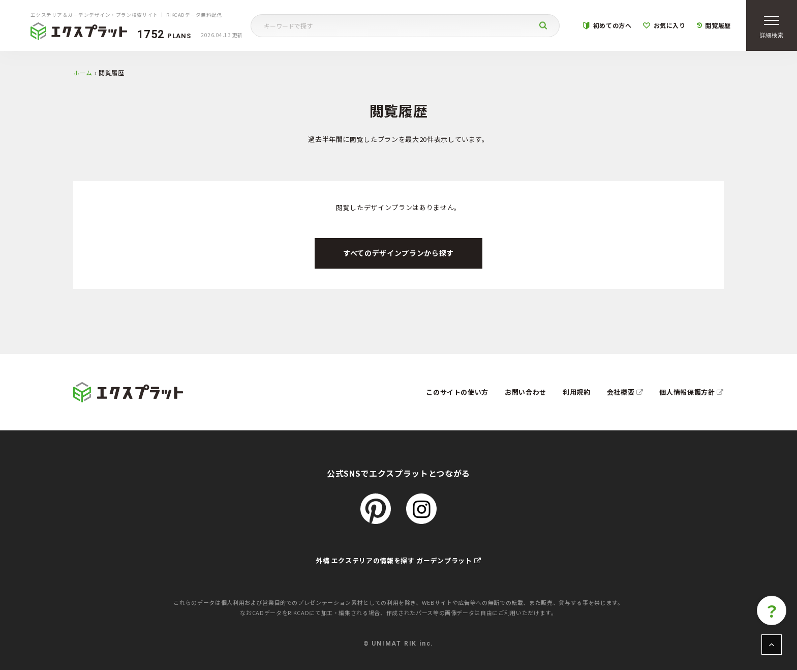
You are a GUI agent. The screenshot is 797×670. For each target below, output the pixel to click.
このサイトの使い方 (457, 392)
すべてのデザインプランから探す (398, 253)
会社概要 (625, 392)
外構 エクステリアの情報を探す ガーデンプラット (398, 560)
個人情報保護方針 (691, 392)
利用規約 (577, 392)
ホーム (83, 72)
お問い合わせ (525, 392)
